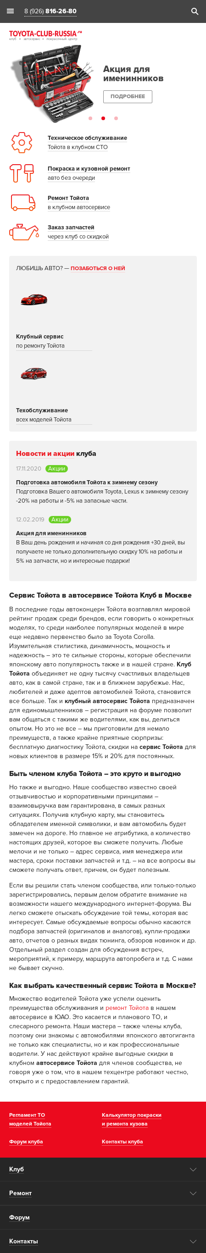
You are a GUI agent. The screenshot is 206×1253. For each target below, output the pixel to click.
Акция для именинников (51, 533)
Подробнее (128, 96)
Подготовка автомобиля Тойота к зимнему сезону (87, 482)
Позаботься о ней (98, 268)
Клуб (16, 1169)
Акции (56, 468)
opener (193, 1169)
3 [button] (116, 118)
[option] (103, 84)
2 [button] (103, 118)
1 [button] (90, 118)
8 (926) (50, 11)
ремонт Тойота (127, 1008)
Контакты (23, 1241)
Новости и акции (45, 453)
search (194, 11)
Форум (19, 1217)
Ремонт (20, 1193)
